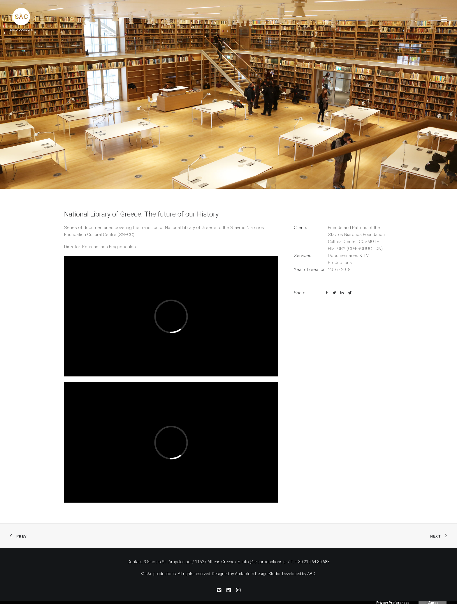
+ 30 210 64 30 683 (312, 561)
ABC (311, 573)
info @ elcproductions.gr (264, 561)
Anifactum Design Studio (257, 573)
